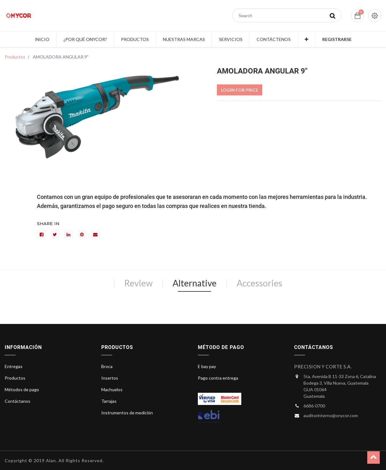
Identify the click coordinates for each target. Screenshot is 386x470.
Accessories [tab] (259, 283)
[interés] (82, 234)
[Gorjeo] (55, 234)
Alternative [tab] (195, 283)
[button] (306, 39)
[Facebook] (41, 234)
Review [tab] (138, 283)
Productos (15, 56)
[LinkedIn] (68, 234)
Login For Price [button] (239, 90)
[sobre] (95, 234)
